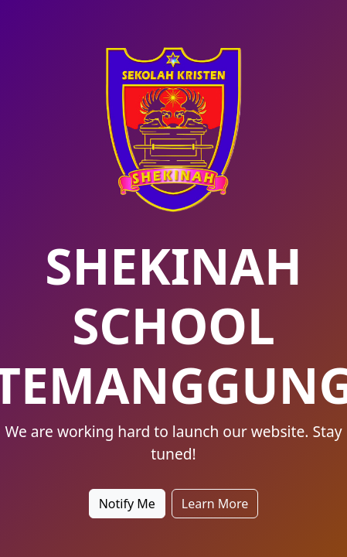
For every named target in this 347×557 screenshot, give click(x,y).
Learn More (215, 503)
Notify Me (127, 503)
